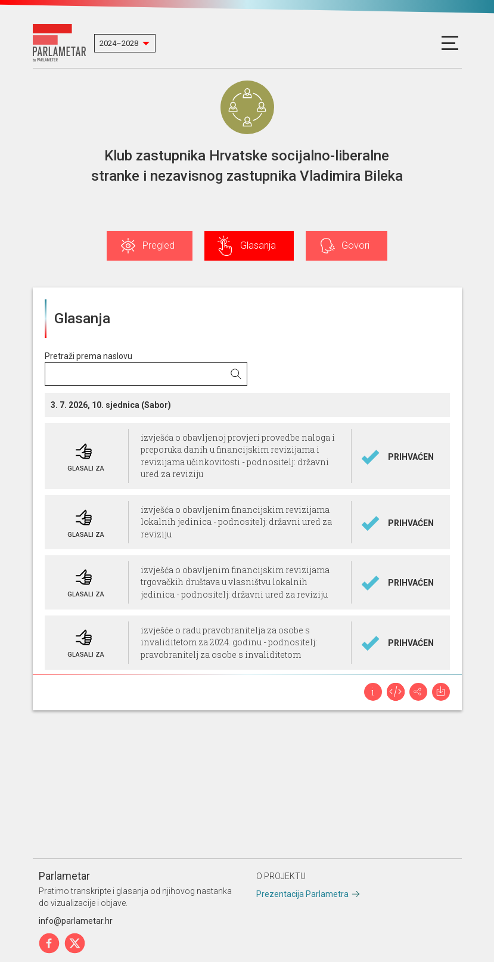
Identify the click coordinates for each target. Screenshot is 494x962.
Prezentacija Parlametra (302, 894)
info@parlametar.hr (76, 921)
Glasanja (258, 245)
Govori (355, 245)
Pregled (158, 245)
